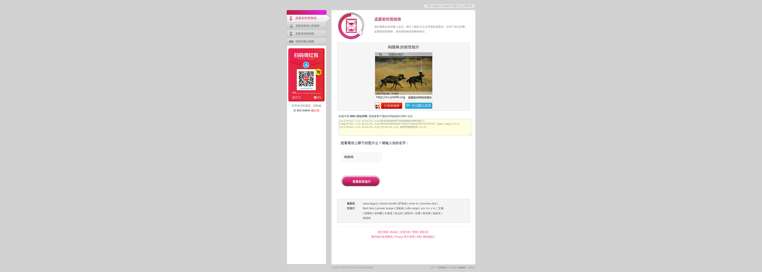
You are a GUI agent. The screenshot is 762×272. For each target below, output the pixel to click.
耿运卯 (399, 213)
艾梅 (440, 208)
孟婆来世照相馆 (304, 33)
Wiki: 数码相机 (425, 236)
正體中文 (467, 6)
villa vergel (412, 208)
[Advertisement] (430, 172)
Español (446, 6)
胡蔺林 (368, 213)
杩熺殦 (367, 218)
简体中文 (456, 6)
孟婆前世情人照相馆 (307, 25)
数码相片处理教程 (382, 236)
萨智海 (403, 203)
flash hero (368, 208)
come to (413, 203)
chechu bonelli (387, 203)
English (436, 6)
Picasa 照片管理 (405, 236)
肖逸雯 (388, 213)
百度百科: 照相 (409, 231)
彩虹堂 (424, 231)
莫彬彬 (400, 208)
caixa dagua (370, 203)
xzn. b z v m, (428, 208)
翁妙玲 (437, 213)
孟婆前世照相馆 (306, 18)
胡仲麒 (378, 213)
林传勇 (427, 213)
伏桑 (417, 213)
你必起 (394, 231)
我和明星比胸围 (304, 41)
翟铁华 (409, 213)
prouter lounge (385, 208)
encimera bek (428, 203)
